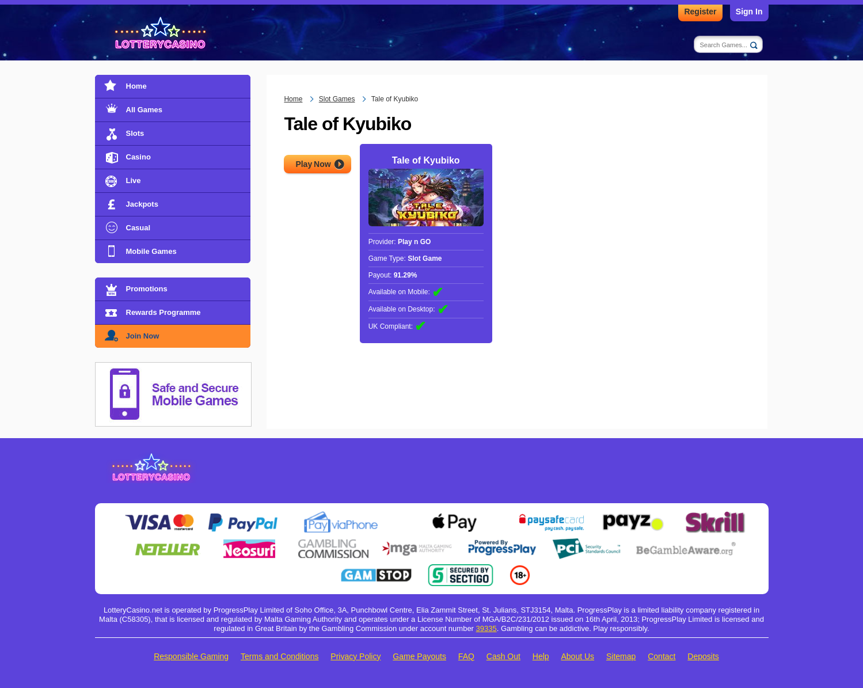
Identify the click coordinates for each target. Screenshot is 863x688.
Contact (661, 656)
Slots (135, 133)
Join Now (142, 336)
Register (700, 11)
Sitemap (621, 656)
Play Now (312, 164)
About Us (577, 656)
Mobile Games (151, 251)
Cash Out (503, 656)
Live (133, 180)
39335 (486, 628)
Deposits (702, 656)
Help (541, 656)
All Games (144, 109)
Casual (138, 227)
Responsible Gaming (191, 656)
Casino (138, 157)
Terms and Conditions (279, 656)
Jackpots (142, 204)
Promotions (147, 288)
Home (136, 86)
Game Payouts (419, 656)
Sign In (749, 11)
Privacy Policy (355, 656)
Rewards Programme (163, 312)
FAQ (466, 656)
